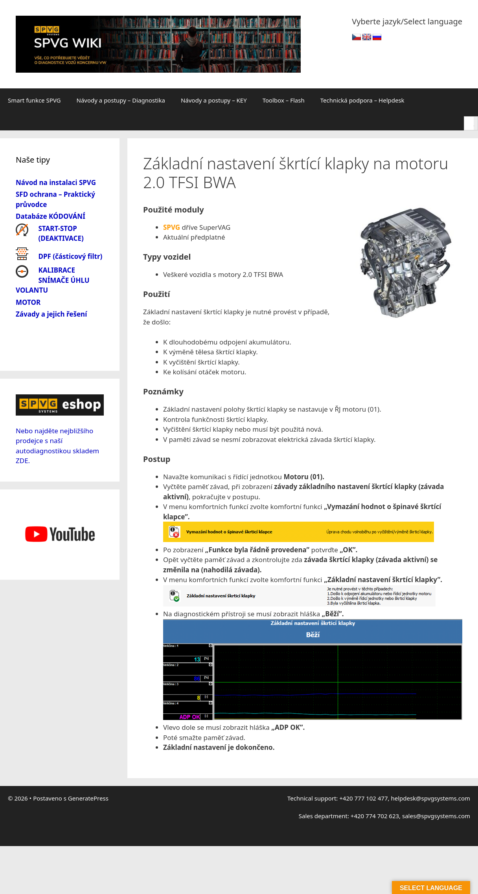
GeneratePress (88, 798)
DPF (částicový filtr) (71, 256)
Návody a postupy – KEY (214, 100)
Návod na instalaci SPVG (56, 182)
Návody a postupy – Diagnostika (121, 100)
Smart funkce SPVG (34, 100)
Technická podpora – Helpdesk (362, 100)
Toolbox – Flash (284, 100)
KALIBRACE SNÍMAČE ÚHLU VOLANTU (53, 280)
